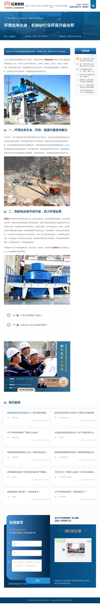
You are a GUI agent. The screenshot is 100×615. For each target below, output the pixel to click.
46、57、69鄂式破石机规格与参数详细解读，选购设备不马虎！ (87, 86)
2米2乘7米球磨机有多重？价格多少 (87, 76)
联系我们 (65, 6)
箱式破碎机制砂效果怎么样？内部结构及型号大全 (28, 452)
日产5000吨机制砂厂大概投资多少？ (70, 492)
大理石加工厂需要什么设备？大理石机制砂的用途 (75, 472)
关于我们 (32, 6)
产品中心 (38, 6)
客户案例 (45, 6)
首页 (26, 6)
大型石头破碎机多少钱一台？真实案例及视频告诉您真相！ (87, 91)
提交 (38, 580)
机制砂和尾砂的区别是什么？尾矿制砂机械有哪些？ (28, 413)
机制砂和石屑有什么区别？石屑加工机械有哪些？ (75, 413)
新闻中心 (52, 6)
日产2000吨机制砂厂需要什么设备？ (23, 432)
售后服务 (58, 6)
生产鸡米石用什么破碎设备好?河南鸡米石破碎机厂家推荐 (87, 60)
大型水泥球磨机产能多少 (31, 315)
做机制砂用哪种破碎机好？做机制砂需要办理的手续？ (75, 452)
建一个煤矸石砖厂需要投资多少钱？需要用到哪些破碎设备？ (87, 65)
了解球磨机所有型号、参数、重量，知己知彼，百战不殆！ (87, 70)
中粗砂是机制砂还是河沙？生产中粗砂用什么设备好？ (75, 432)
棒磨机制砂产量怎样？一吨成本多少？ (23, 492)
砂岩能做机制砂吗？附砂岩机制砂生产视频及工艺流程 (28, 472)
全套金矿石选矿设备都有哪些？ (34, 325)
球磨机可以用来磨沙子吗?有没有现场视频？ (87, 81)
